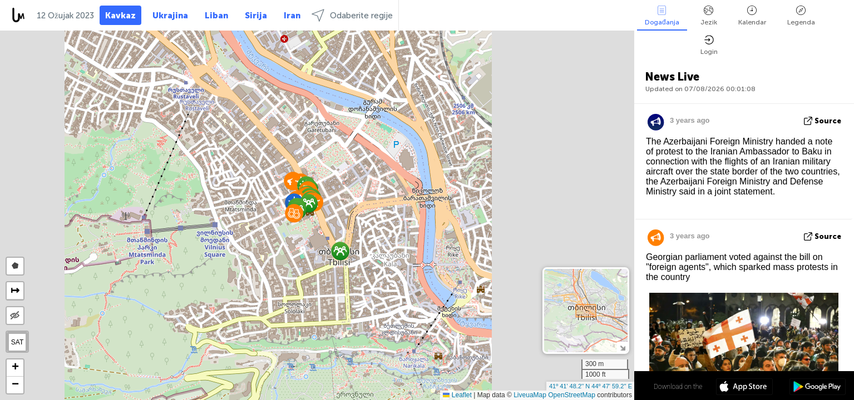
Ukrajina (170, 16)
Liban (216, 16)
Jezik (708, 16)
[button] (340, 251)
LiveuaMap (530, 395)
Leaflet (457, 395)
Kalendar (752, 16)
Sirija (256, 16)
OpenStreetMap (571, 395)
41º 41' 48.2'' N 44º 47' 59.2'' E (590, 386)
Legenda (801, 16)
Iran (292, 16)
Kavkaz (120, 16)
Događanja (662, 16)
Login (709, 45)
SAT (17, 342)
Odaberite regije (352, 15)
